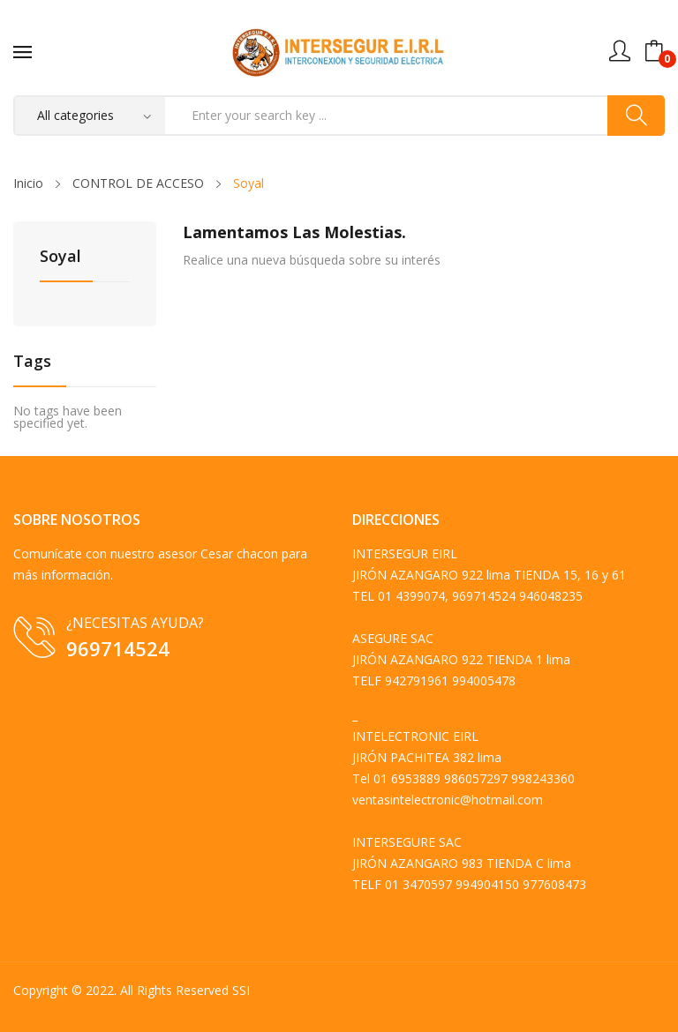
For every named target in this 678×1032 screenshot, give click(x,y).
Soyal (60, 257)
